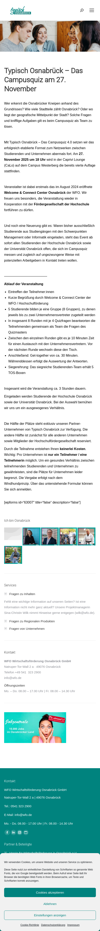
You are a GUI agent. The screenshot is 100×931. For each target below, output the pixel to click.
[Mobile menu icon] (92, 10)
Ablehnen (49, 904)
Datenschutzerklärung (53, 925)
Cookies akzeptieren (50, 892)
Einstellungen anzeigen (50, 915)
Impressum (73, 925)
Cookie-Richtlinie (29, 925)
